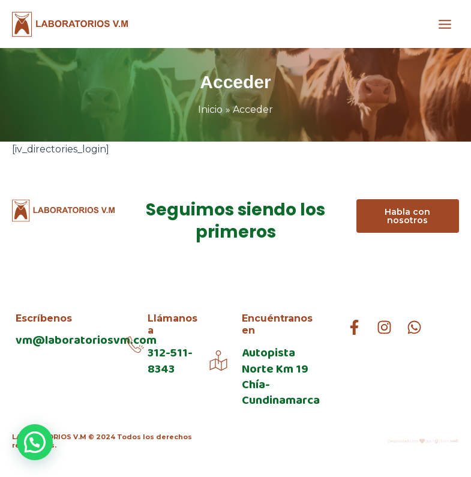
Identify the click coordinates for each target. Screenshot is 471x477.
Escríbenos (44, 318)
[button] (35, 442)
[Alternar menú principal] (445, 24)
